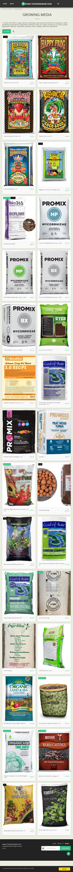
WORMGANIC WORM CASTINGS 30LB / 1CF (16, 842)
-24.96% (15, 199)
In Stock (41, 579)
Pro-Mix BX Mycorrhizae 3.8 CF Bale (15, 354)
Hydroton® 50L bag (45, 516)
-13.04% (6, 37)
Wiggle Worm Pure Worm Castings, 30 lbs (51, 190)
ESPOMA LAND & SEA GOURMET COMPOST (15, 732)
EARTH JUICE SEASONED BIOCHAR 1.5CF (15, 571)
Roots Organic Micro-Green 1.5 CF (50, 841)
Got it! (64, 869)
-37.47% (6, 524)
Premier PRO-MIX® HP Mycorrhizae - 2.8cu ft (51, 245)
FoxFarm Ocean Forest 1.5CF (13, 83)
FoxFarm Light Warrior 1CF (12, 189)
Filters (6, 31)
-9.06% (41, 469)
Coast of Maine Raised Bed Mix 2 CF (15, 625)
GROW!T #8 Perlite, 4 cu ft (47, 678)
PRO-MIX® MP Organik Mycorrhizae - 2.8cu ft (16, 300)
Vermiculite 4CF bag (45, 625)
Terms (4, 860)
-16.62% (41, 144)
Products (9, 9)
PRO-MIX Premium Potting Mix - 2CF (16, 462)
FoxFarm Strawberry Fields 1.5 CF (15, 136)
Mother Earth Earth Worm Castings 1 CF (51, 787)
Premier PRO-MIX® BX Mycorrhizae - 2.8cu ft (51, 300)
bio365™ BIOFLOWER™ (11, 245)
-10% (5, 795)
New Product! (7, 199)
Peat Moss (42, 462)
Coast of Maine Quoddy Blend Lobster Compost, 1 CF (51, 571)
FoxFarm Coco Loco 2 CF (47, 136)
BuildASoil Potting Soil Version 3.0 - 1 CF (16, 408)
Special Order (7, 469)
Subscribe (65, 859)
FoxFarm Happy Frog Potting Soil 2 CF (51, 83)
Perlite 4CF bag (9, 678)
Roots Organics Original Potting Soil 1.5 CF (52, 732)
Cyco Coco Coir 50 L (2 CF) (47, 354)
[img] (19, 57)
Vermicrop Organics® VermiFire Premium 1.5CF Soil (14, 516)
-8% (40, 37)
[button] (58, 3)
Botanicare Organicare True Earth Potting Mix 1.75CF (15, 787)
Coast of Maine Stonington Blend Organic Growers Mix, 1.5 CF (49, 408)
